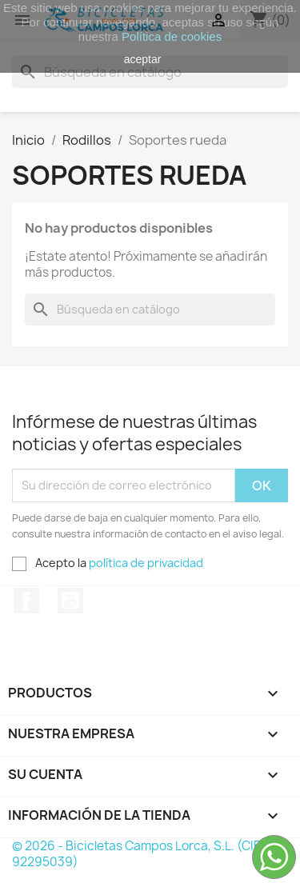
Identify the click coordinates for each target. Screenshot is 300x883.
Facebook (26, 600)
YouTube (70, 600)
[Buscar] (150, 310)
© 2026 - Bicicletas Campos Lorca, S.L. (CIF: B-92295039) (146, 853)
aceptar (143, 59)
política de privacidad (146, 562)
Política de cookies (172, 36)
